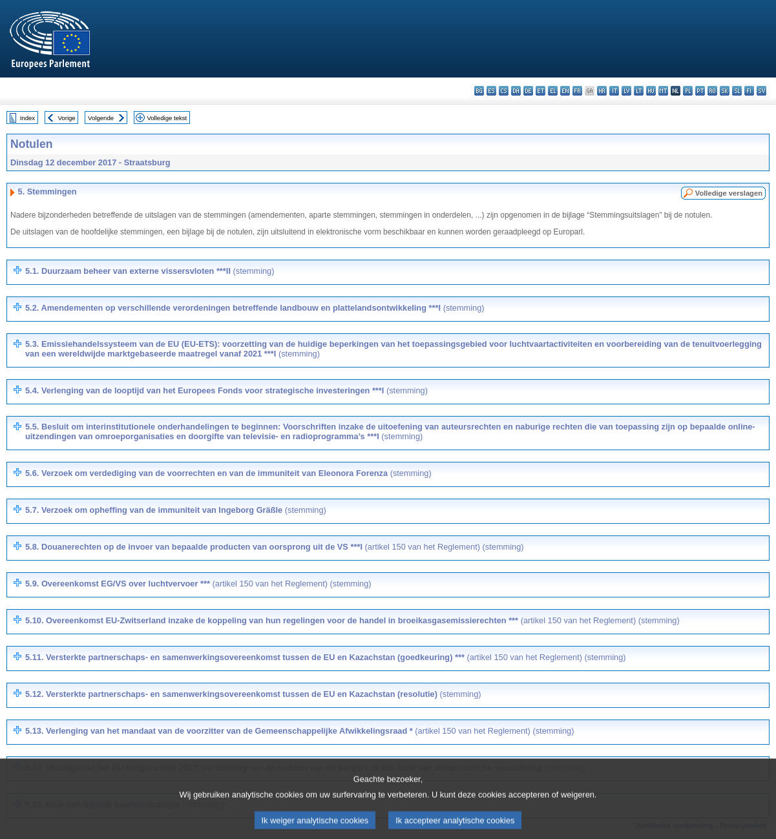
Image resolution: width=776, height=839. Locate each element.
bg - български (479, 91)
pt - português (700, 91)
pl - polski (688, 91)
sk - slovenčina (724, 91)
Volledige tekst (167, 117)
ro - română (712, 91)
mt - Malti (663, 91)
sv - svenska (761, 91)
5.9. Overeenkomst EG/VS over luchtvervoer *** (198, 583)
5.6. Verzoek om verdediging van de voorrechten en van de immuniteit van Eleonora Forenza (228, 473)
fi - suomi (749, 91)
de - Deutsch (528, 91)
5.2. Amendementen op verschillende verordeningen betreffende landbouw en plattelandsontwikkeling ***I (255, 308)
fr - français (577, 91)
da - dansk (516, 91)
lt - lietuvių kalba (639, 91)
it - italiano (614, 91)
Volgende (101, 117)
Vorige (67, 117)
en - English (565, 91)
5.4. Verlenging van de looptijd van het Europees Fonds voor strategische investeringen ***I (226, 390)
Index (27, 117)
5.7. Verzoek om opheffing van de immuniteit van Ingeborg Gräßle (175, 510)
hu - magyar (651, 91)
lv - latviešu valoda (626, 91)
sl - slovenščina (737, 91)
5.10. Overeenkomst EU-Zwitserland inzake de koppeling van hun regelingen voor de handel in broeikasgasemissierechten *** (352, 620)
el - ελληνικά (553, 91)
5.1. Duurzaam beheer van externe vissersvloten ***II (150, 271)
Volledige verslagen (728, 193)
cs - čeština (504, 91)
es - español (491, 91)
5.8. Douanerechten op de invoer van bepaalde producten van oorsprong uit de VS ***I (274, 547)
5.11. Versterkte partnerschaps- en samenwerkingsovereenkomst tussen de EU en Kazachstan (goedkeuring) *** (325, 657)
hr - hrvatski (602, 91)
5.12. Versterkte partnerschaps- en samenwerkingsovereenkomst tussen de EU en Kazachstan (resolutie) (253, 694)
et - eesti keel (540, 91)
